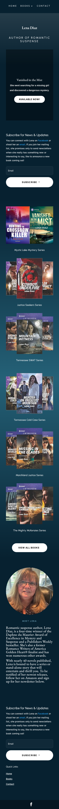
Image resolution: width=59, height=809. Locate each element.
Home (13, 6)
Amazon (31, 678)
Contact (44, 6)
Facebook (43, 140)
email (22, 144)
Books (25, 6)
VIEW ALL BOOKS (28, 547)
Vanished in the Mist (29, 80)
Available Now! (29, 99)
